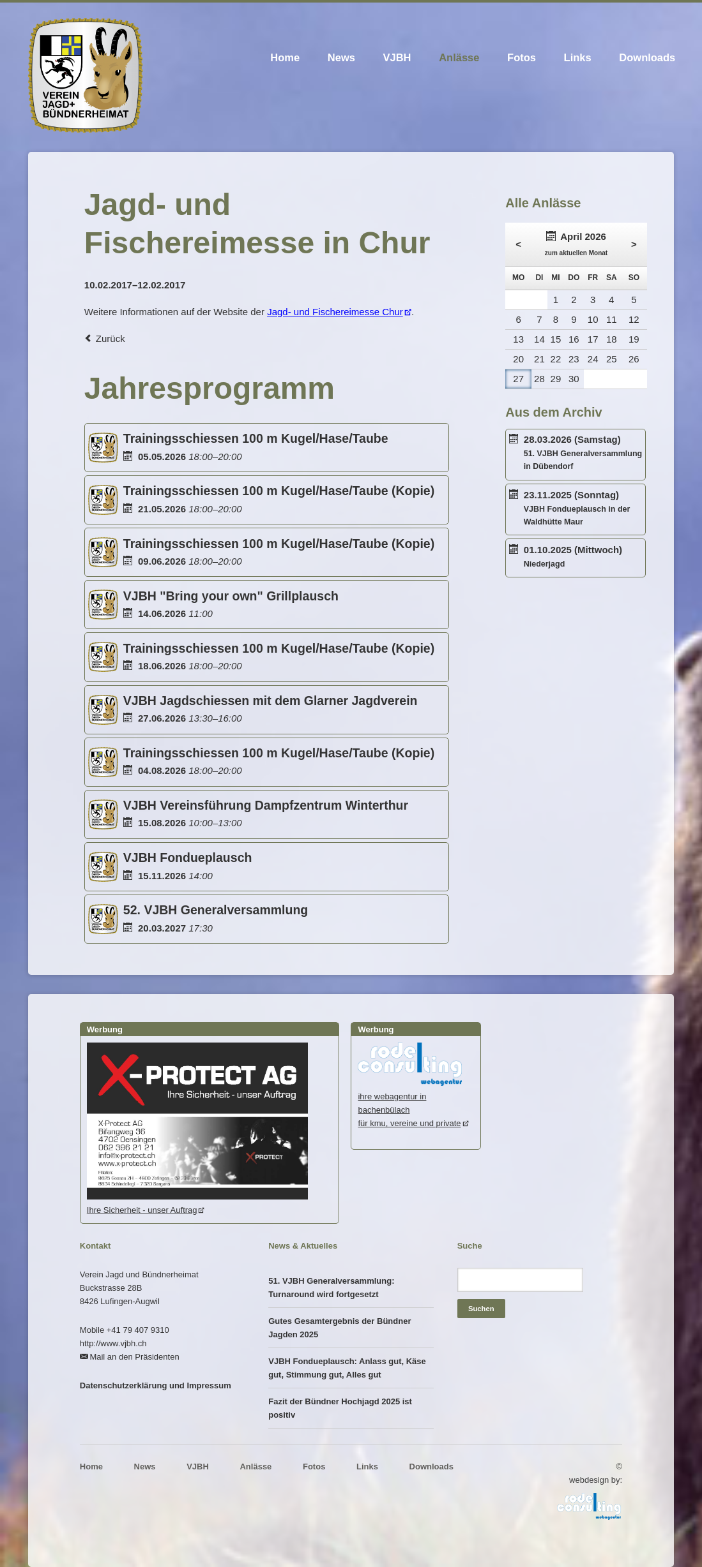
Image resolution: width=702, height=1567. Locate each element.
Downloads (647, 57)
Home (285, 57)
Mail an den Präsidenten (134, 1357)
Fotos (521, 57)
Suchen (481, 1308)
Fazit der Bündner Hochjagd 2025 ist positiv (340, 1408)
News (341, 57)
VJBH (397, 57)
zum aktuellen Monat (576, 252)
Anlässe (459, 57)
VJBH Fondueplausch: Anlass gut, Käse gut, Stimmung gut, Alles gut (347, 1367)
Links (577, 57)
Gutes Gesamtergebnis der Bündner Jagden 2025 (339, 1327)
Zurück (110, 338)
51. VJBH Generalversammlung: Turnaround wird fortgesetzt (331, 1287)
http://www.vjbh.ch (113, 1343)
